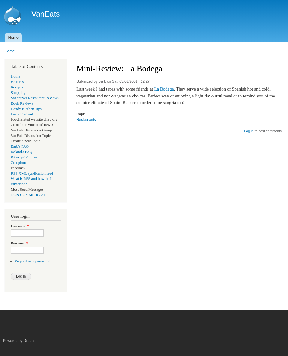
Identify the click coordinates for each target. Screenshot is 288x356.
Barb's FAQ (20, 146)
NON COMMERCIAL (28, 195)
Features (17, 82)
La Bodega (164, 89)
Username (20, 226)
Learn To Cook (22, 114)
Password (19, 243)
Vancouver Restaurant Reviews (35, 98)
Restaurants (86, 120)
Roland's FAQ (21, 152)
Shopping (18, 93)
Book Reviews (22, 103)
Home (13, 37)
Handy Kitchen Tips (26, 109)
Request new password (32, 261)
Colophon (18, 163)
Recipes (17, 87)
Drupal (29, 341)
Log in (249, 131)
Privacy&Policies (24, 157)
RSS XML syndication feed (32, 173)
